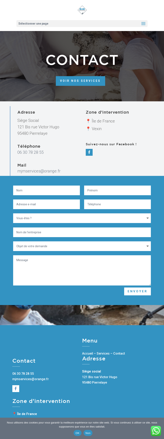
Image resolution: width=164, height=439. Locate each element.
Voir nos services (80, 67)
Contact (119, 353)
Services (103, 353)
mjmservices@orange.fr (38, 171)
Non (88, 433)
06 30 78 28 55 (30, 152)
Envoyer (137, 291)
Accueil (87, 353)
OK (77, 433)
